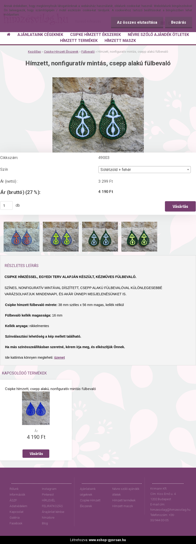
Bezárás (178, 22)
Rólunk (14, 489)
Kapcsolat (16, 512)
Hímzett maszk (122, 506)
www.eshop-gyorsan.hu (107, 540)
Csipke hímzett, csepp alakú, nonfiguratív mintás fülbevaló (50, 389)
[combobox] (144, 169)
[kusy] (6, 205)
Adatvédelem (18, 506)
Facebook (16, 523)
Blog (45, 523)
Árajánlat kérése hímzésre (53, 514)
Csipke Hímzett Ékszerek (61, 51)
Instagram (49, 489)
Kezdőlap (34, 51)
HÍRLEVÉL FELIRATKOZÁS (52, 503)
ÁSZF (13, 500)
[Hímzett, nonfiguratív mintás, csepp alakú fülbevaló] (98, 79)
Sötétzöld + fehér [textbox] (116, 169)
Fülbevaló (88, 51)
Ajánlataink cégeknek (87, 491)
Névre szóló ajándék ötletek (125, 491)
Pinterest (48, 494)
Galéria (15, 517)
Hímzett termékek (123, 500)
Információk (17, 494)
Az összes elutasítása (137, 22)
